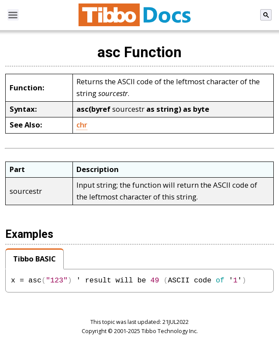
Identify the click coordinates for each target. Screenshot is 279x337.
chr (81, 125)
